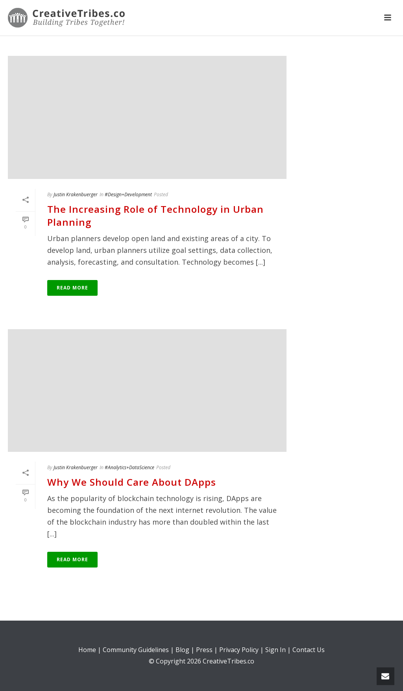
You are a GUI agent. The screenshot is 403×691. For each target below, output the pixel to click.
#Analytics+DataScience (129, 467)
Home (87, 649)
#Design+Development (128, 194)
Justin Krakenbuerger (76, 194)
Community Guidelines (136, 649)
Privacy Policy (239, 649)
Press (204, 649)
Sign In (275, 649)
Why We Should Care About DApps (131, 481)
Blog (182, 649)
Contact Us (308, 649)
